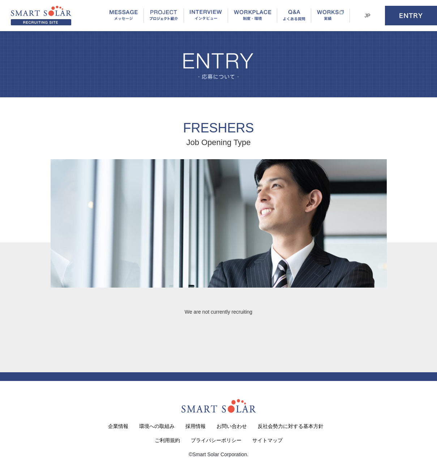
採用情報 (195, 426)
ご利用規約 (167, 440)
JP (367, 15)
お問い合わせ (232, 426)
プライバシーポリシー (216, 440)
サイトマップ (267, 440)
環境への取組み (157, 426)
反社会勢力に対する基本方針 (291, 426)
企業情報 (118, 426)
